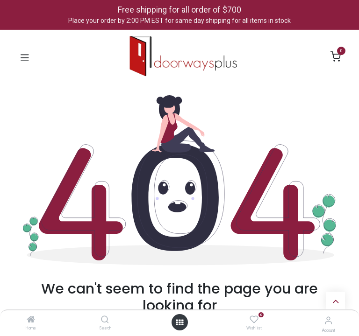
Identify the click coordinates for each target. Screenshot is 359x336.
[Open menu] (179, 322)
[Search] (105, 320)
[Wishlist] (254, 319)
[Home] (31, 320)
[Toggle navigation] (24, 57)
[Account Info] (328, 320)
